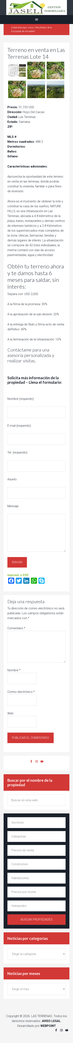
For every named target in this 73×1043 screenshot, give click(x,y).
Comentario (16, 628)
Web (10, 713)
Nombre (13, 670)
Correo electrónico (21, 692)
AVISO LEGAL (51, 1021)
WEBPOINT (48, 1026)
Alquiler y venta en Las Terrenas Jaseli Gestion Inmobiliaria (36, 7)
